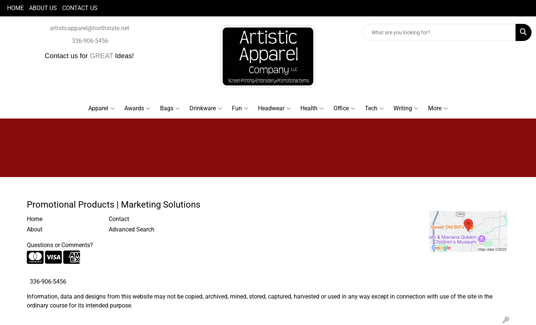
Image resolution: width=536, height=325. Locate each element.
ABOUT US (43, 8)
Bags (170, 108)
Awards (137, 108)
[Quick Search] (439, 32)
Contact (119, 219)
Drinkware (205, 108)
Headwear (274, 108)
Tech (374, 108)
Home (34, 219)
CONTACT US (80, 8)
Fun (240, 108)
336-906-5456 (90, 40)
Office (344, 108)
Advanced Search (131, 229)
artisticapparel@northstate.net (89, 28)
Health (312, 108)
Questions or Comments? (60, 245)
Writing (405, 108)
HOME (15, 8)
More (438, 108)
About (34, 229)
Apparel (101, 108)
